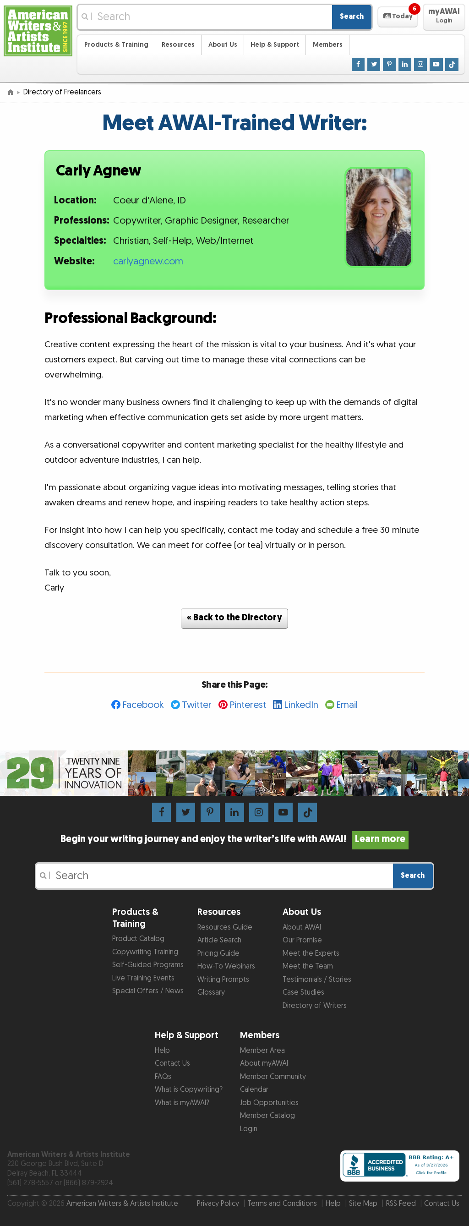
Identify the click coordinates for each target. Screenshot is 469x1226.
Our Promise (302, 940)
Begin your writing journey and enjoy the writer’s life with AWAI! (234, 839)
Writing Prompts (223, 980)
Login (248, 1129)
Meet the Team (308, 966)
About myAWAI (264, 1063)
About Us (222, 44)
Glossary (211, 992)
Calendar (254, 1090)
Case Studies (303, 992)
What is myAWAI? (182, 1103)
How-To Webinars (226, 966)
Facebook (143, 705)
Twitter (197, 705)
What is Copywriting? (189, 1090)
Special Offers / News (148, 991)
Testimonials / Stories (317, 980)
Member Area (262, 1051)
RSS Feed (401, 1204)
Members (328, 44)
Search (352, 17)
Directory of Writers (315, 1006)
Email (347, 705)
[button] (397, 16)
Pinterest (247, 705)
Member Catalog (267, 1116)
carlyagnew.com (148, 261)
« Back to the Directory (234, 618)
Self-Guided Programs (148, 965)
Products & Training (116, 44)
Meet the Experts (311, 953)
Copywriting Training (145, 952)
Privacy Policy (218, 1204)
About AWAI (302, 927)
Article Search (219, 940)
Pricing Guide (218, 953)
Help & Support (275, 44)
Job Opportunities (269, 1103)
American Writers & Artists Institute (122, 1204)
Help (162, 1051)
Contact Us (172, 1063)
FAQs (163, 1077)
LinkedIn (301, 705)
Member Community (273, 1077)
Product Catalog (138, 939)
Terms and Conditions (282, 1204)
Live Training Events (143, 978)
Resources (178, 44)
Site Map (363, 1204)
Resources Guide (224, 927)
